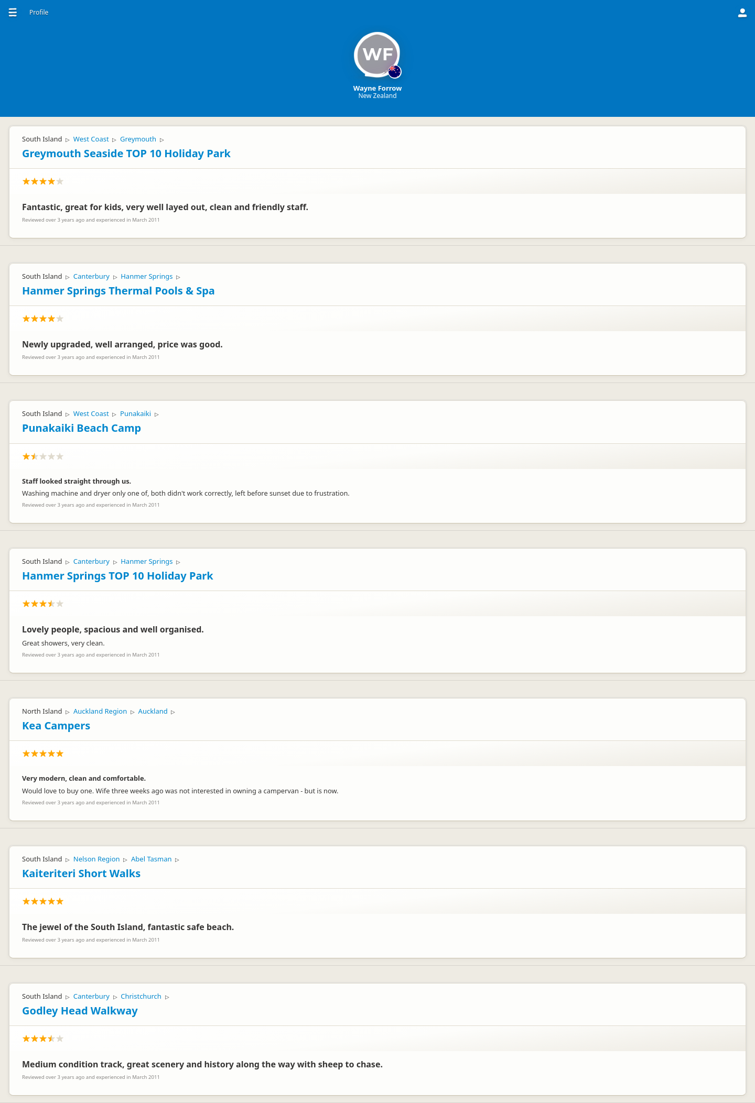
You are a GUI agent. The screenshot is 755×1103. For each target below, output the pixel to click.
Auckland (153, 711)
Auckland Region (100, 711)
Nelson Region (96, 859)
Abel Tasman (151, 859)
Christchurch (141, 996)
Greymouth (138, 139)
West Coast (91, 139)
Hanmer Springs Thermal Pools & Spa (118, 290)
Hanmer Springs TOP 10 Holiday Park (117, 576)
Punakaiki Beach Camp (81, 428)
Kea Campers (56, 725)
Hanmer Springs (146, 276)
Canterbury (91, 276)
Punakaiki (135, 413)
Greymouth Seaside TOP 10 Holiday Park (126, 153)
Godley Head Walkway (80, 1010)
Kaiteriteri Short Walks (81, 873)
